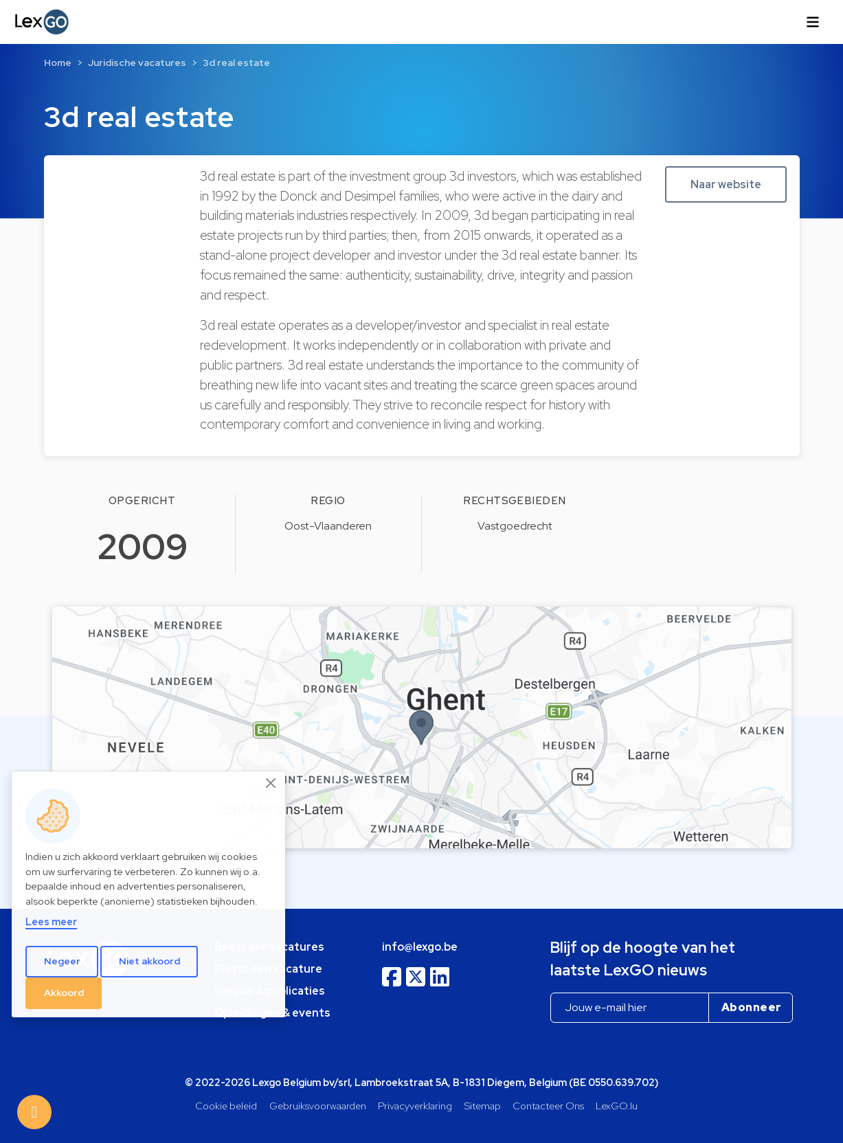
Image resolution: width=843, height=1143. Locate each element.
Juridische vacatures (137, 62)
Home (57, 62)
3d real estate (236, 62)
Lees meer (51, 921)
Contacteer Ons (548, 1105)
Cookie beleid (226, 1105)
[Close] (271, 783)
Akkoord (64, 992)
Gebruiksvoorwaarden (317, 1105)
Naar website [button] (725, 184)
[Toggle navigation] (813, 22)
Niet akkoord (149, 961)
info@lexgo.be (420, 947)
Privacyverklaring (415, 1105)
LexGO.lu (617, 1105)
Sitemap (482, 1105)
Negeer (62, 961)
